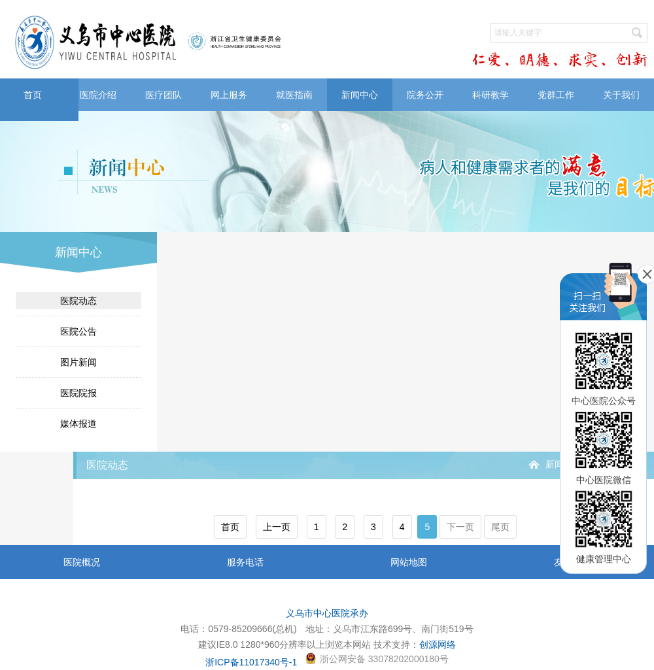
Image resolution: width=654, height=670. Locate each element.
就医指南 (294, 95)
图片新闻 (78, 362)
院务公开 (425, 95)
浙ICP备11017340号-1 (251, 662)
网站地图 (408, 562)
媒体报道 (78, 423)
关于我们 (621, 95)
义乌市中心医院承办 (327, 613)
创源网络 (437, 644)
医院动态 (78, 300)
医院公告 (78, 331)
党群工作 (556, 95)
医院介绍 (98, 95)
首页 (33, 95)
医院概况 (81, 562)
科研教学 (490, 95)
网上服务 (229, 95)
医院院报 (78, 393)
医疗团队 (163, 95)
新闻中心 (359, 95)
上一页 (276, 527)
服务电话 (245, 562)
